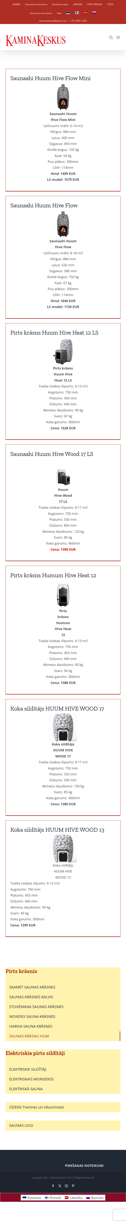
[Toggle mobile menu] (118, 37)
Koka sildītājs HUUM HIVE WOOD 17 (57, 708)
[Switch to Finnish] (77, 13)
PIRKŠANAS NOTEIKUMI (84, 1165)
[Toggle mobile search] (111, 37)
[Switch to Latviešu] (73, 1197)
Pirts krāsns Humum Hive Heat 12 (53, 575)
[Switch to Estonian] (68, 13)
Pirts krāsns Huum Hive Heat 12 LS (54, 332)
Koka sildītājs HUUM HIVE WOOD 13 (57, 829)
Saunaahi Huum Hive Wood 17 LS (51, 453)
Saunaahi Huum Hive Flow (44, 205)
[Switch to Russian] (94, 13)
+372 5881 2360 (78, 20)
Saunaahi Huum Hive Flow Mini (50, 78)
